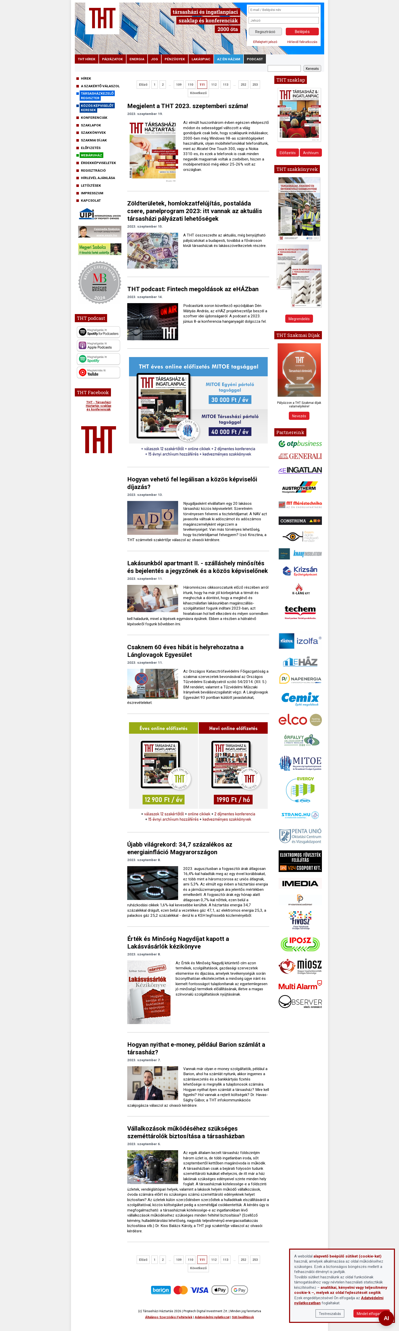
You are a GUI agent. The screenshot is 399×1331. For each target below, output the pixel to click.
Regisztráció (265, 32)
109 (178, 84)
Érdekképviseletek (98, 163)
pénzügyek (175, 59)
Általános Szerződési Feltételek (168, 1317)
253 (255, 84)
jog (154, 59)
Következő (198, 93)
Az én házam (228, 59)
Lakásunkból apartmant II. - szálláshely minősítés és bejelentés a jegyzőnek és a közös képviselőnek (197, 567)
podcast (255, 59)
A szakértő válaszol (100, 86)
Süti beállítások (243, 1317)
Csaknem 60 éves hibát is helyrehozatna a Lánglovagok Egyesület (185, 651)
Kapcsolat (91, 200)
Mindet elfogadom (372, 1314)
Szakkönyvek (93, 132)
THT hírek (86, 59)
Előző (143, 84)
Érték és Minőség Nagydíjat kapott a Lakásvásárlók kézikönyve (178, 942)
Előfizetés (91, 148)
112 (214, 84)
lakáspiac (201, 59)
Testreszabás (330, 1314)
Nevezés (299, 416)
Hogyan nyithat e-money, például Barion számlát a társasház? (196, 1048)
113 (225, 84)
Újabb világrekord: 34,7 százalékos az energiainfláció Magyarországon (179, 848)
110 (190, 84)
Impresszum (92, 193)
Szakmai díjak (94, 140)
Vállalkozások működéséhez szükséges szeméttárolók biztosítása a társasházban (186, 1132)
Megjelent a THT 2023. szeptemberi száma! (187, 106)
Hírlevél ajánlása (98, 178)
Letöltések (91, 185)
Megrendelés (299, 319)
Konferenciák (94, 117)
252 (243, 84)
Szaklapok (91, 125)
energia (137, 59)
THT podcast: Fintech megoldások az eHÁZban (193, 289)
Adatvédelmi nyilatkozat (212, 1317)
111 (202, 84)
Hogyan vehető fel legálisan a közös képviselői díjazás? (192, 483)
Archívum (311, 153)
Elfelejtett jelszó (265, 42)
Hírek (86, 78)
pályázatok (112, 59)
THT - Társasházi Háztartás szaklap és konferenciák (98, 406)
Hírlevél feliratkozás (302, 42)
